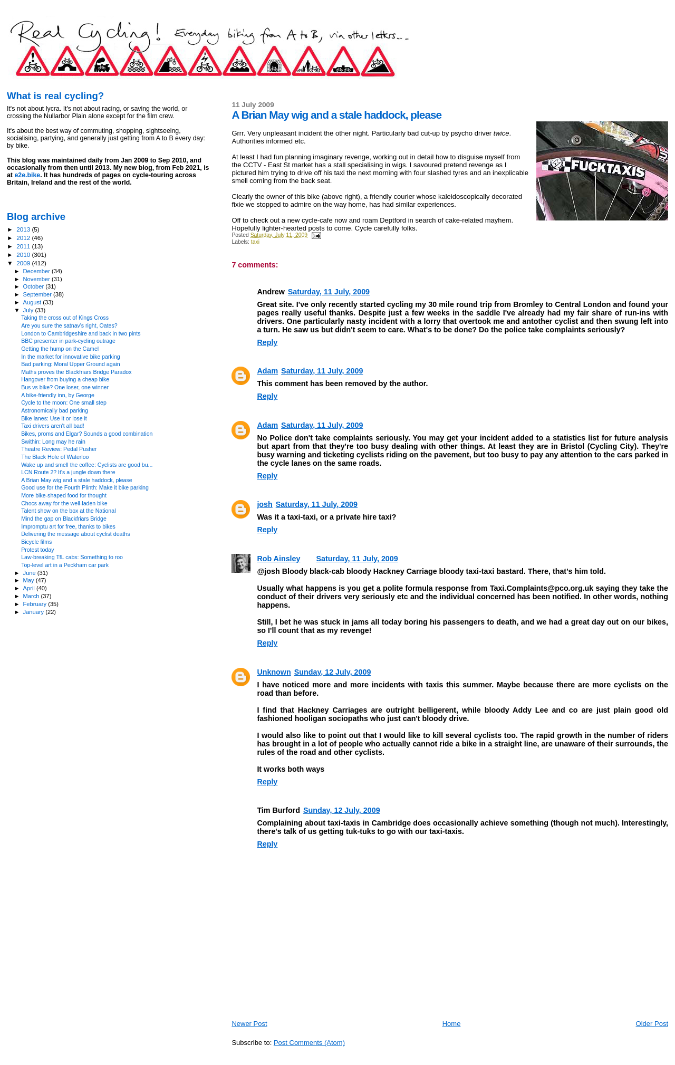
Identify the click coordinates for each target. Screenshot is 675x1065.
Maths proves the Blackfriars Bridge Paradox (76, 372)
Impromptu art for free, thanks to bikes (68, 526)
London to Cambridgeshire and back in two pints (80, 333)
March (32, 596)
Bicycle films (36, 542)
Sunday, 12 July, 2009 (332, 672)
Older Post (652, 1024)
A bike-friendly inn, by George (57, 395)
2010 (24, 254)
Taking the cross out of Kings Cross (65, 317)
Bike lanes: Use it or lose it (54, 418)
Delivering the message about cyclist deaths (75, 534)
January (34, 612)
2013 (24, 229)
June (30, 573)
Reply (267, 342)
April (29, 588)
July (29, 310)
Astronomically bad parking (54, 410)
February (36, 604)
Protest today (37, 549)
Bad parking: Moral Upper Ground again (70, 364)
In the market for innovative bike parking (70, 356)
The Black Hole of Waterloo (55, 457)
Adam (267, 371)
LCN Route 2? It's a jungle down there (68, 472)
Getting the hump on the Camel (60, 349)
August (33, 302)
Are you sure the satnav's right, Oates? (69, 325)
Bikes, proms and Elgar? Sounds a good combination (86, 433)
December (37, 271)
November (37, 279)
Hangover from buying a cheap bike (65, 379)
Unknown (274, 672)
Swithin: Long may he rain (53, 441)
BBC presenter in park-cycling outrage (68, 341)
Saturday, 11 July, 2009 (329, 291)
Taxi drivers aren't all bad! (52, 426)
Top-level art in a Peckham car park (65, 565)
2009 (24, 263)
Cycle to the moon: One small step (64, 402)
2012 (24, 237)
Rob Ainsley (278, 558)
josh (264, 504)
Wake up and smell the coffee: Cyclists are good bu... (86, 465)
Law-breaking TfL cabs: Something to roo (72, 557)
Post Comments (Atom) (309, 1043)
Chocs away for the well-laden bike (64, 503)
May (29, 580)
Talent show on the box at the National (68, 510)
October (34, 286)
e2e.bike (27, 175)
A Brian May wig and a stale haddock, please (76, 480)
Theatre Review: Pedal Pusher (59, 449)
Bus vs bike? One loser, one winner (65, 387)
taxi (255, 242)
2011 (24, 246)
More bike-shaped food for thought (64, 495)
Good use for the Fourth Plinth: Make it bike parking (85, 487)
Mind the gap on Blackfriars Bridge (64, 518)
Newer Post (249, 1024)
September (38, 294)
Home (451, 1024)
